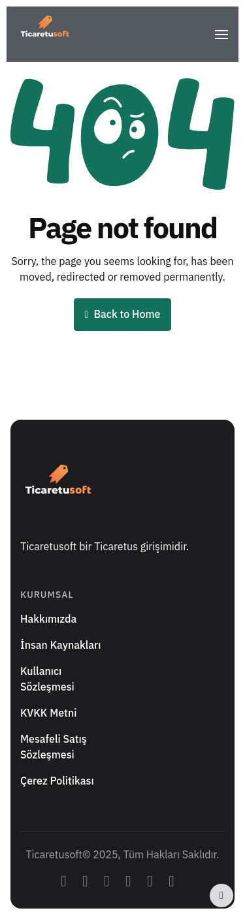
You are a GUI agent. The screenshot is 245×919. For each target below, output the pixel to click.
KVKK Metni (48, 713)
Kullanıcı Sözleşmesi (47, 679)
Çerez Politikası (57, 781)
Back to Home (123, 314)
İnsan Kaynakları (60, 645)
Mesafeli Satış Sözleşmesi (53, 747)
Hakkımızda (48, 619)
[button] (221, 30)
